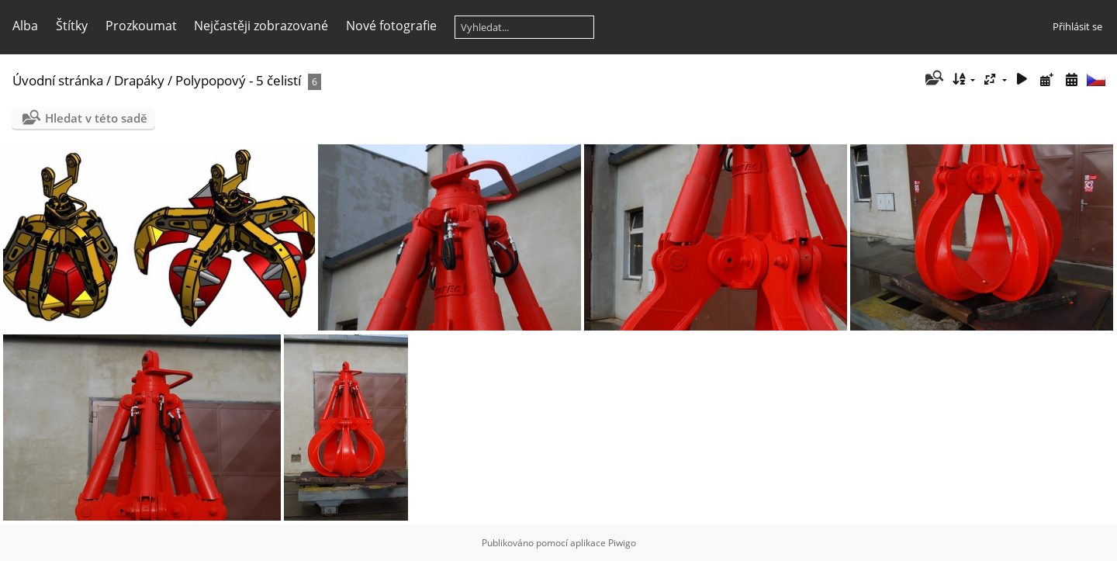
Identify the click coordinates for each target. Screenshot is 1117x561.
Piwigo (622, 542)
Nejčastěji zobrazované (261, 25)
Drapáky (139, 80)
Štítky (72, 25)
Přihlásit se (1077, 26)
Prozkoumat (141, 25)
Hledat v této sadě (96, 118)
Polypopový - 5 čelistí (238, 80)
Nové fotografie (391, 25)
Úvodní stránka (57, 80)
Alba (25, 25)
